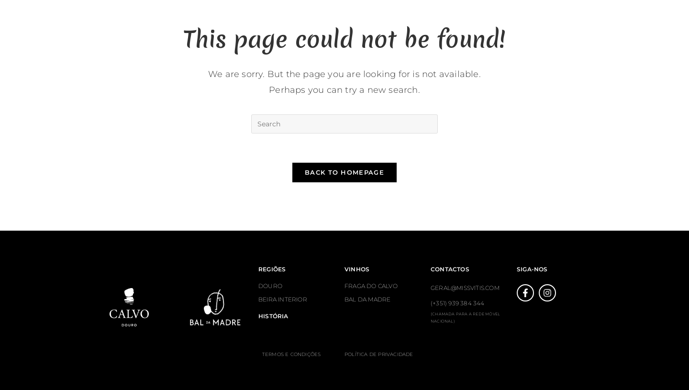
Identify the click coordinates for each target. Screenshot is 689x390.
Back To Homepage (344, 172)
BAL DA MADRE (367, 299)
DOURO (270, 286)
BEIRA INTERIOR (282, 299)
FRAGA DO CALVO (371, 286)
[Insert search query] (344, 124)
